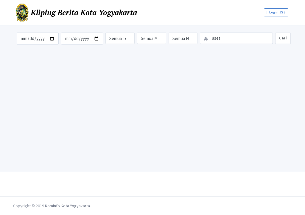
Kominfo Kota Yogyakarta (67, 205)
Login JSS (276, 12)
